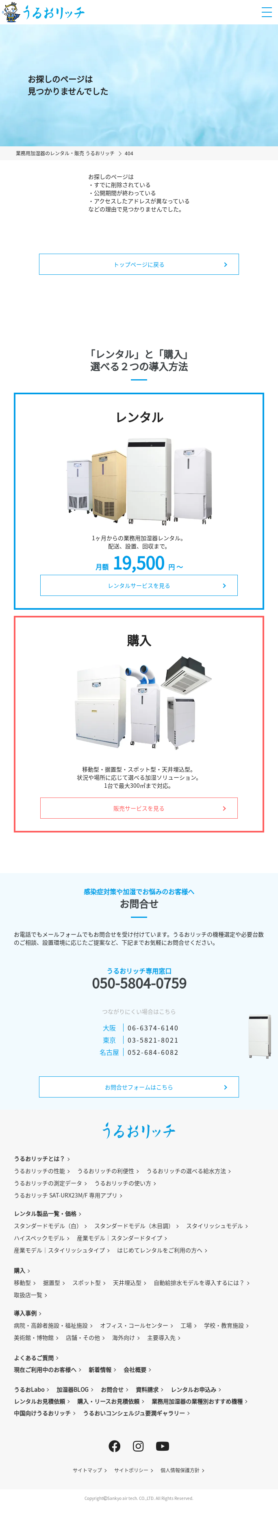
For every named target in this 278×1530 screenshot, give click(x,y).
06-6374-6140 (153, 1027)
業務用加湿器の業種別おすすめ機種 (197, 1401)
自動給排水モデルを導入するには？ (199, 1282)
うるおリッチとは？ (39, 1158)
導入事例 (25, 1313)
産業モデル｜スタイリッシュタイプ (59, 1250)
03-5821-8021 (153, 1040)
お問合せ (112, 1389)
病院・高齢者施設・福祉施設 (51, 1325)
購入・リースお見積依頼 (108, 1401)
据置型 (51, 1282)
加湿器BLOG (72, 1389)
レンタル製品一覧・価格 (45, 1213)
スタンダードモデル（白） (48, 1225)
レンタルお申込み (193, 1389)
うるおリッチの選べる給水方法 (186, 1171)
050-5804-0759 (139, 983)
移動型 (22, 1282)
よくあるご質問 (34, 1358)
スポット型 (86, 1282)
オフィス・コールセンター (134, 1325)
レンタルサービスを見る (139, 585)
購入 (19, 1270)
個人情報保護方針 (180, 1470)
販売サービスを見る (139, 808)
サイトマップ (87, 1470)
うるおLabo (29, 1389)
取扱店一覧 (28, 1295)
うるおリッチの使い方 (122, 1183)
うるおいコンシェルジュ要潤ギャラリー (134, 1413)
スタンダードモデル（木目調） (134, 1225)
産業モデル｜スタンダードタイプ (119, 1238)
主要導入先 (161, 1337)
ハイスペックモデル (39, 1238)
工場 (186, 1325)
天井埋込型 (127, 1282)
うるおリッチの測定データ (48, 1183)
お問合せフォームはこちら (139, 1087)
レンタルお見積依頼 (39, 1401)
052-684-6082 (153, 1052)
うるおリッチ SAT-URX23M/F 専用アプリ (65, 1195)
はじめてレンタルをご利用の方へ (159, 1250)
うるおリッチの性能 (39, 1171)
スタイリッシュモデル (214, 1225)
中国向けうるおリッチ (42, 1413)
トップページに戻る (139, 264)
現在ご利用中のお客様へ (45, 1369)
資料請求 (147, 1389)
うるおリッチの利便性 (105, 1171)
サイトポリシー (131, 1470)
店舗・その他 (83, 1337)
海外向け (123, 1337)
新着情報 (100, 1369)
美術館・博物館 (34, 1337)
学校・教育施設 (224, 1325)
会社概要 (135, 1369)
